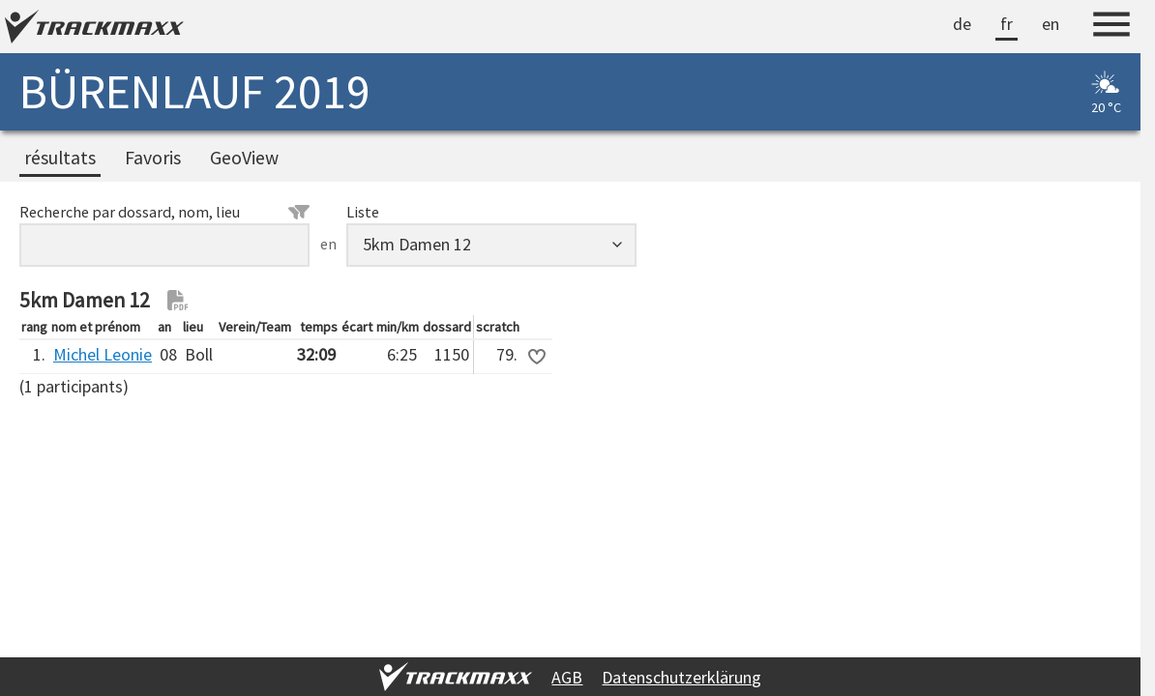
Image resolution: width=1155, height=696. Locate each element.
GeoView (244, 157)
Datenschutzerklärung (681, 677)
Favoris (153, 157)
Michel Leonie (102, 354)
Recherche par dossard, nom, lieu (164, 211)
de (962, 24)
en (1050, 24)
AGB (566, 677)
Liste (362, 211)
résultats (60, 157)
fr (1006, 24)
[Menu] (1111, 27)
